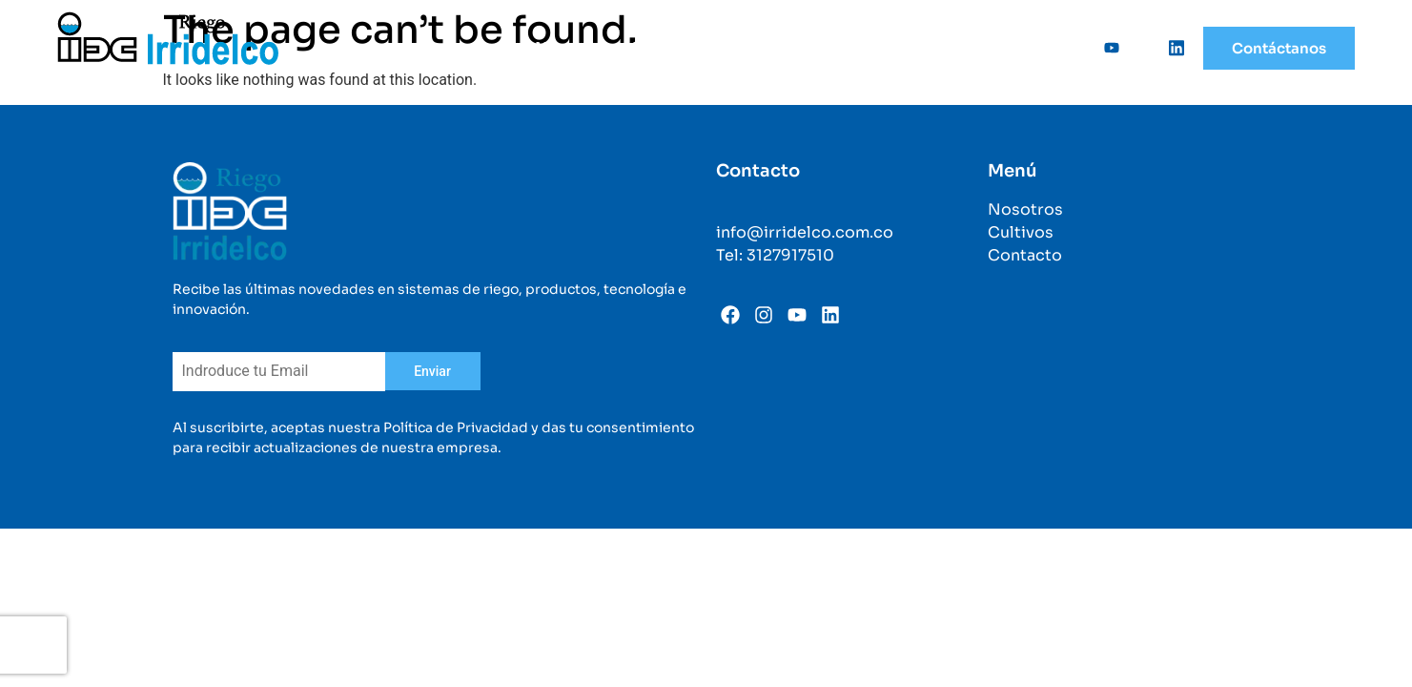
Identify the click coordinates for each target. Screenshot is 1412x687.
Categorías (901, 47)
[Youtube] (1105, 47)
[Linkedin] (1170, 47)
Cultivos (792, 47)
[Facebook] (1072, 47)
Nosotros (569, 47)
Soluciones (682, 47)
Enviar (432, 371)
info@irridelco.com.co (804, 232)
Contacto (1025, 255)
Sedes (1003, 47)
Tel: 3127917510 (775, 255)
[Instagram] (1137, 47)
